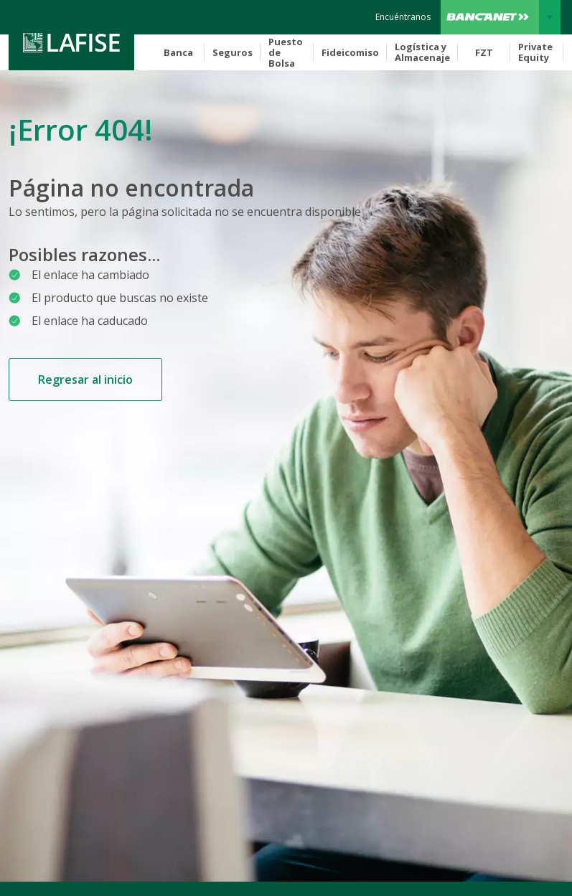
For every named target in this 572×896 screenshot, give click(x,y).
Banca (178, 52)
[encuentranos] (403, 17)
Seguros (232, 52)
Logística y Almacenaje (422, 52)
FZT (484, 52)
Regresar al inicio (85, 379)
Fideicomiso (350, 52)
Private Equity (535, 52)
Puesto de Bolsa (285, 52)
